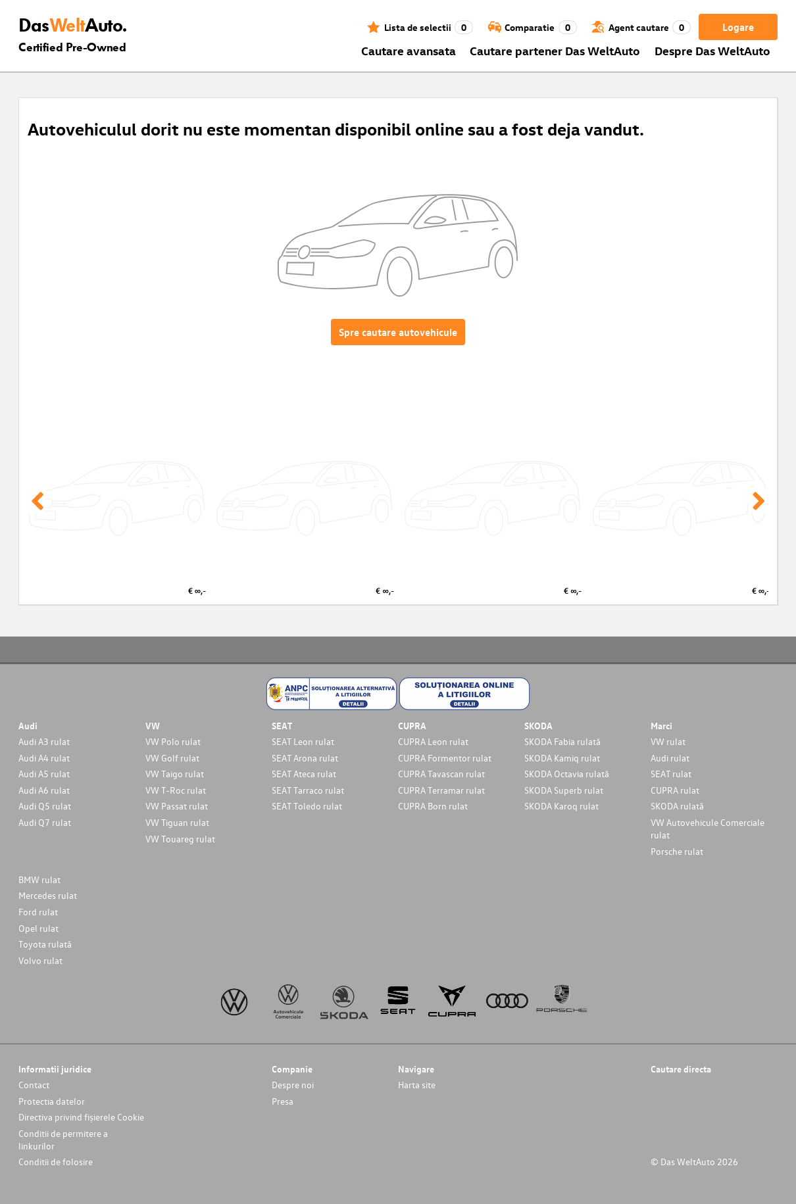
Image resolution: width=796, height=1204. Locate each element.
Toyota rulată (45, 944)
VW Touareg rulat (180, 838)
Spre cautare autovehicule (398, 332)
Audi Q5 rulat (44, 806)
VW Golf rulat (172, 758)
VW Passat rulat (176, 806)
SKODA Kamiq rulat (562, 758)
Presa (282, 1101)
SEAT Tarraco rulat (308, 790)
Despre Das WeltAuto (712, 50)
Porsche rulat (677, 851)
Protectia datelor (51, 1101)
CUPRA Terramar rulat (441, 790)
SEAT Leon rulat (303, 741)
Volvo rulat (40, 960)
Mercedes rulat (47, 895)
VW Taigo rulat (174, 773)
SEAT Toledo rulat (307, 806)
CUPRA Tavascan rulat (441, 773)
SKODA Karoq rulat (561, 806)
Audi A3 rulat (44, 741)
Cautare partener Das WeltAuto (555, 50)
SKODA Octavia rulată (566, 773)
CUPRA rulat (675, 790)
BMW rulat (39, 879)
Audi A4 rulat (44, 758)
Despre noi (293, 1084)
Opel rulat (38, 928)
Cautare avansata (408, 50)
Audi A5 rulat (44, 773)
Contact (33, 1084)
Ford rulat (38, 911)
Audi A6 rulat (44, 790)
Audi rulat (670, 758)
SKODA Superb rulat (563, 790)
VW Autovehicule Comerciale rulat (707, 828)
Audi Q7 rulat (44, 822)
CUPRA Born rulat (433, 806)
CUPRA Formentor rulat (444, 758)
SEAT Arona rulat (305, 758)
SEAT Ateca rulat (304, 773)
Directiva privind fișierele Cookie (81, 1117)
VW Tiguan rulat (177, 822)
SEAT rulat (671, 773)
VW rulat (668, 741)
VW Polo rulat (173, 741)
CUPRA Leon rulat (433, 741)
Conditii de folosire (55, 1161)
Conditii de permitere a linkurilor (63, 1139)
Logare (738, 27)
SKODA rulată (677, 806)
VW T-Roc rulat (175, 790)
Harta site (416, 1084)
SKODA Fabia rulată (562, 741)
